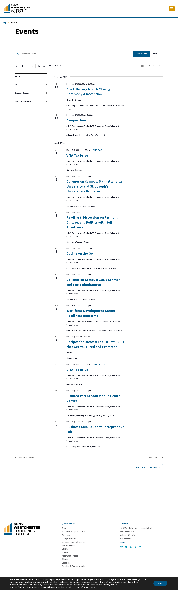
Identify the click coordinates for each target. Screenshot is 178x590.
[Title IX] (65, 552)
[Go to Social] (121, 546)
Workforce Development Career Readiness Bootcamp (90, 313)
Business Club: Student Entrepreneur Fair (95, 429)
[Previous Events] (16, 66)
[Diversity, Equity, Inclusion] (73, 542)
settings (90, 587)
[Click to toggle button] (172, 8)
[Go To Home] (17, 8)
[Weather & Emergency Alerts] (75, 566)
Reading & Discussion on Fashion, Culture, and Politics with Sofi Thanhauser (92, 222)
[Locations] (66, 562)
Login (122, 542)
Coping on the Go (79, 253)
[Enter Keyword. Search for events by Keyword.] (74, 53)
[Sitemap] (65, 559)
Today (31, 66)
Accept (160, 583)
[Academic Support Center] (73, 531)
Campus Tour (76, 120)
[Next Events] (22, 66)
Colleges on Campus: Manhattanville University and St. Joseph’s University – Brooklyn (94, 186)
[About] (64, 528)
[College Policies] (69, 538)
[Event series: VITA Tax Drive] (98, 150)
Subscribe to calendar (146, 467)
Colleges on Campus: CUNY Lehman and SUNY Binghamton (93, 282)
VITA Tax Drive (77, 155)
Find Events (141, 53)
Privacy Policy (110, 584)
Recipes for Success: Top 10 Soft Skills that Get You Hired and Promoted (95, 344)
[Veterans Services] (70, 555)
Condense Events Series (154, 66)
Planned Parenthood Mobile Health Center (93, 398)
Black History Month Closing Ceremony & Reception (88, 92)
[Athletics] (66, 535)
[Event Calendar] (68, 545)
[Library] (65, 549)
